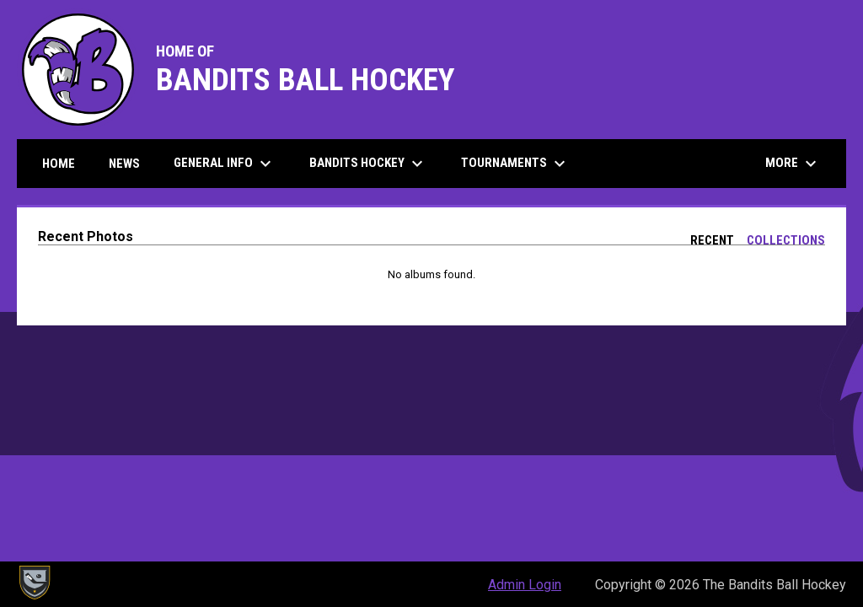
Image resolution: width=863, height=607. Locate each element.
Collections (786, 240)
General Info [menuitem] (225, 163)
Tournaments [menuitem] (515, 163)
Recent (712, 240)
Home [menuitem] (58, 163)
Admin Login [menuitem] (524, 585)
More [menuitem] (793, 163)
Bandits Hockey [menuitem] (368, 163)
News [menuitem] (124, 163)
